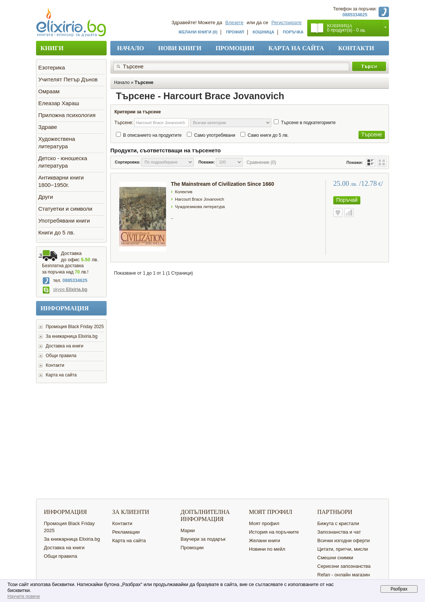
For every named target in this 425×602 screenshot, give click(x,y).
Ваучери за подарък (203, 539)
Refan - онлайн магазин (343, 574)
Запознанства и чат (339, 532)
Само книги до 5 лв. (267, 135)
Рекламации (126, 532)
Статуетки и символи (65, 208)
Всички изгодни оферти (343, 540)
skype (65, 289)
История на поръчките (274, 532)
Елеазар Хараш (58, 103)
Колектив (183, 192)
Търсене (143, 82)
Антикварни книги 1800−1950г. (61, 181)
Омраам (48, 91)
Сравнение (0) (261, 162)
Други (45, 197)
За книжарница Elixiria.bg (71, 336)
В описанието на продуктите (152, 135)
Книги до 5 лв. (56, 232)
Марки (188, 530)
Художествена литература (56, 142)
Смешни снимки (335, 557)
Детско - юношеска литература (62, 162)
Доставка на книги (64, 346)
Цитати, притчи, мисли (342, 549)
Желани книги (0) (197, 32)
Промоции (234, 48)
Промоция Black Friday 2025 (75, 326)
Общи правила (61, 355)
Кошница (263, 32)
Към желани (338, 212)
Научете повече (23, 596)
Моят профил (264, 523)
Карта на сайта (296, 48)
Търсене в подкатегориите (308, 122)
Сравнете (349, 212)
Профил (235, 32)
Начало (130, 48)
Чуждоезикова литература (200, 206)
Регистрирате (287, 22)
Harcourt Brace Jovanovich (199, 199)
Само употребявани (214, 135)
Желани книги (264, 540)
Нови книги (180, 48)
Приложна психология (66, 115)
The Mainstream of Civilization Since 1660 (222, 184)
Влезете (235, 22)
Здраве (47, 127)
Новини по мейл (267, 549)
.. (172, 217)
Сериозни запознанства (344, 566)
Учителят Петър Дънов (68, 79)
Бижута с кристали (338, 523)
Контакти (356, 48)
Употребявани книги (64, 220)
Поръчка (293, 32)
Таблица (381, 162)
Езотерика (51, 67)
